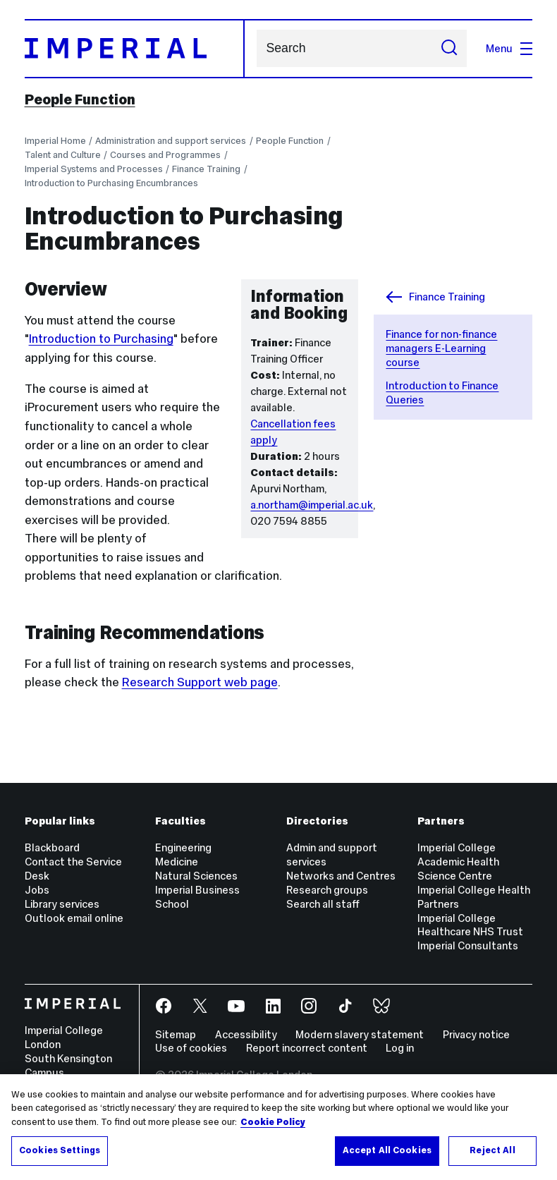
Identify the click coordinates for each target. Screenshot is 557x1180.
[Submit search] (449, 49)
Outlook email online (74, 918)
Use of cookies (191, 1047)
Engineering (183, 847)
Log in (400, 1047)
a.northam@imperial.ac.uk (311, 504)
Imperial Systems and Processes (94, 169)
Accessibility (246, 1034)
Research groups (327, 889)
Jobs (37, 889)
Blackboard (52, 847)
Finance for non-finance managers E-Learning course (441, 348)
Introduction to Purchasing (101, 338)
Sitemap (175, 1034)
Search (256, 48)
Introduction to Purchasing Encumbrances (111, 183)
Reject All (492, 1150)
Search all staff (323, 904)
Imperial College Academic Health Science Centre (458, 861)
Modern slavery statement (359, 1034)
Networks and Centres (341, 875)
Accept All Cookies (387, 1150)
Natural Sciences (196, 875)
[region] (278, 1127)
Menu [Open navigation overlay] (509, 48)
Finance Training (206, 169)
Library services (62, 904)
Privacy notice (476, 1034)
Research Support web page (200, 682)
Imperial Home (55, 141)
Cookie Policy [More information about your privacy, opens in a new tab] (272, 1122)
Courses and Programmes (165, 155)
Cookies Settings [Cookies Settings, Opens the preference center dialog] (59, 1150)
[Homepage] (135, 48)
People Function (80, 100)
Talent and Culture (63, 155)
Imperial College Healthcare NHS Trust (470, 925)
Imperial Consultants (467, 945)
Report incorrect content (306, 1047)
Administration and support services (170, 141)
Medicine (176, 861)
